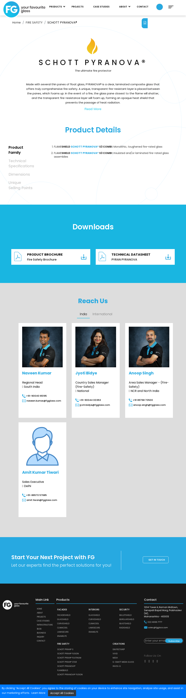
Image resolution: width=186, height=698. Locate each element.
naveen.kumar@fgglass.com (41, 401)
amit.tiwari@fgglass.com (39, 500)
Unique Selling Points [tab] (21, 185)
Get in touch (156, 560)
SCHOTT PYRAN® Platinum (69, 658)
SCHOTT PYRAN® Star (67, 662)
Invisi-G (117, 666)
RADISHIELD (124, 628)
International (103, 314)
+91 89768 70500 (141, 400)
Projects (78, 6)
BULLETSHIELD (125, 615)
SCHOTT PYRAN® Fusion (68, 653)
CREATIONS (119, 644)
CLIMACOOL (62, 628)
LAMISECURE (62, 632)
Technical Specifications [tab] (21, 163)
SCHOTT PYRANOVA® (66, 666)
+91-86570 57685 (34, 495)
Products (55, 6)
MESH (115, 658)
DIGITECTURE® (119, 649)
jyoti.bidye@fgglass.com (92, 405)
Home (16, 22)
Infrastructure (45, 625)
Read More (92, 109)
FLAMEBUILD (62, 670)
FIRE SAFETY (34, 22)
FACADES (62, 609)
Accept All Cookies (62, 693)
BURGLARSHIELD (126, 619)
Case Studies (101, 6)
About (123, 6)
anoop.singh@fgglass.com (147, 405)
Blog (39, 629)
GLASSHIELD (62, 619)
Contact (142, 6)
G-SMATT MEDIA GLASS (123, 662)
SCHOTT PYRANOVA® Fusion (70, 674)
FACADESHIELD (63, 615)
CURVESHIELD (63, 623)
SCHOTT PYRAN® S (65, 649)
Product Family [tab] (16, 150)
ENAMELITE (62, 636)
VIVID (115, 653)
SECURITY (124, 609)
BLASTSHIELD (125, 623)
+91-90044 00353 (88, 400)
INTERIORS (94, 609)
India (83, 314)
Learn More (38, 693)
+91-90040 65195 (34, 396)
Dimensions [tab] (19, 174)
